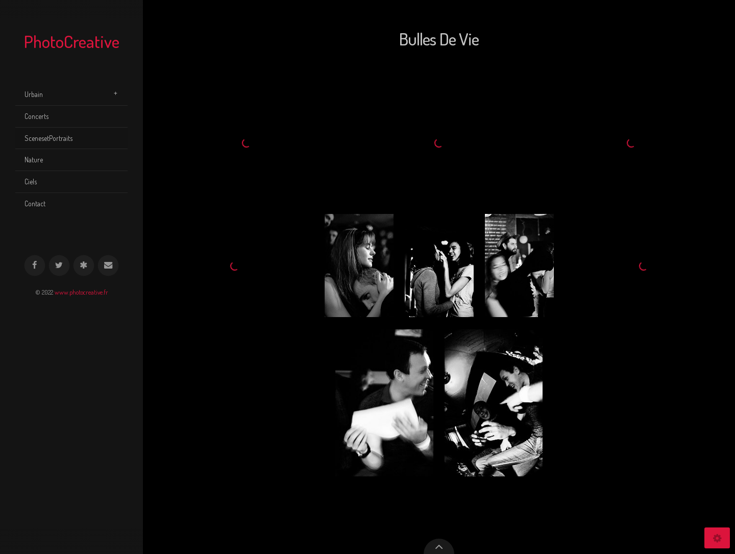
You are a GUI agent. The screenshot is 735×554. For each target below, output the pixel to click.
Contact (34, 203)
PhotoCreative (71, 41)
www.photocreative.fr (81, 292)
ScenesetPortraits (48, 138)
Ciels (30, 181)
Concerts (36, 116)
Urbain (33, 94)
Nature (33, 159)
